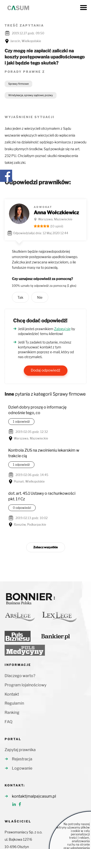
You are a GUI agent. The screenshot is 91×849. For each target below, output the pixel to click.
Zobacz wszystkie (45, 547)
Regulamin (14, 703)
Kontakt (12, 694)
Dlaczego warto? (20, 675)
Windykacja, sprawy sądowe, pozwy (30, 95)
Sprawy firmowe (18, 83)
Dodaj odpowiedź (45, 370)
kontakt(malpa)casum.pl (34, 796)
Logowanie (22, 768)
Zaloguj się (62, 329)
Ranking (12, 712)
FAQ (8, 721)
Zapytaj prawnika (20, 749)
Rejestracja (22, 759)
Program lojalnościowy (25, 685)
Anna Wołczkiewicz (56, 212)
